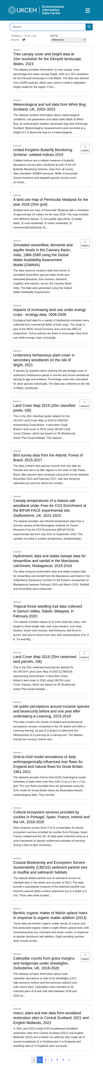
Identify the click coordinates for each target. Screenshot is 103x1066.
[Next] (69, 1059)
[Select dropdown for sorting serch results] (68, 40)
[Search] (89, 26)
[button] (24, 40)
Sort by (54, 35)
